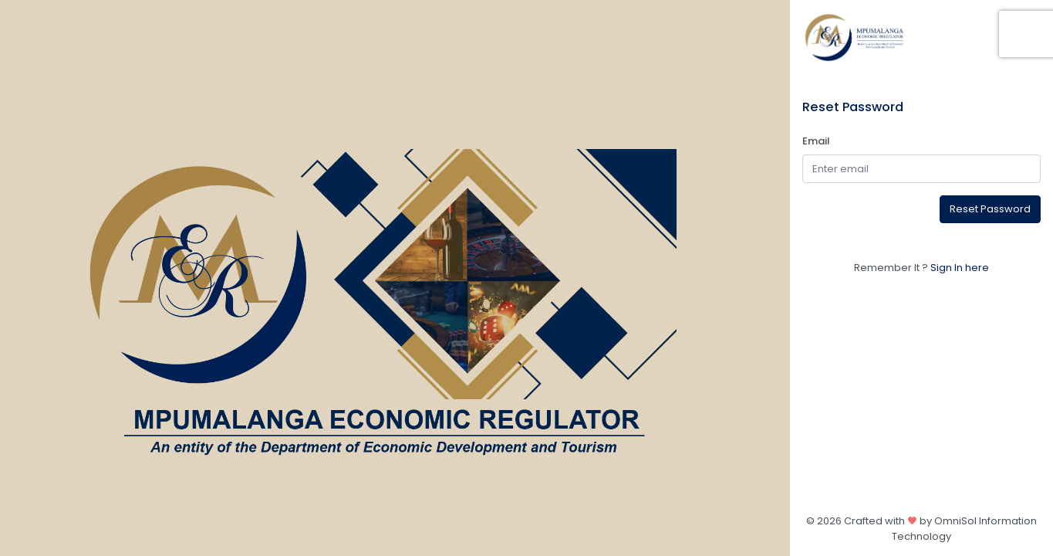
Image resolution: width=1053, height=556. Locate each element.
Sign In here (959, 267)
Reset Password (990, 209)
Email (816, 141)
